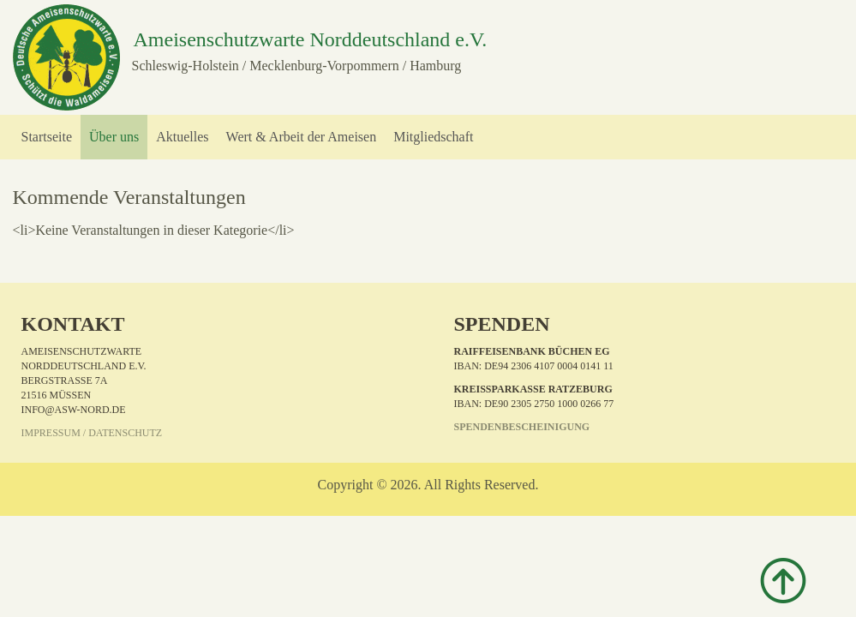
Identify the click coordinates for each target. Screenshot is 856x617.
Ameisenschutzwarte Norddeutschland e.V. (310, 39)
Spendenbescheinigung (522, 427)
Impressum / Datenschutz (92, 433)
